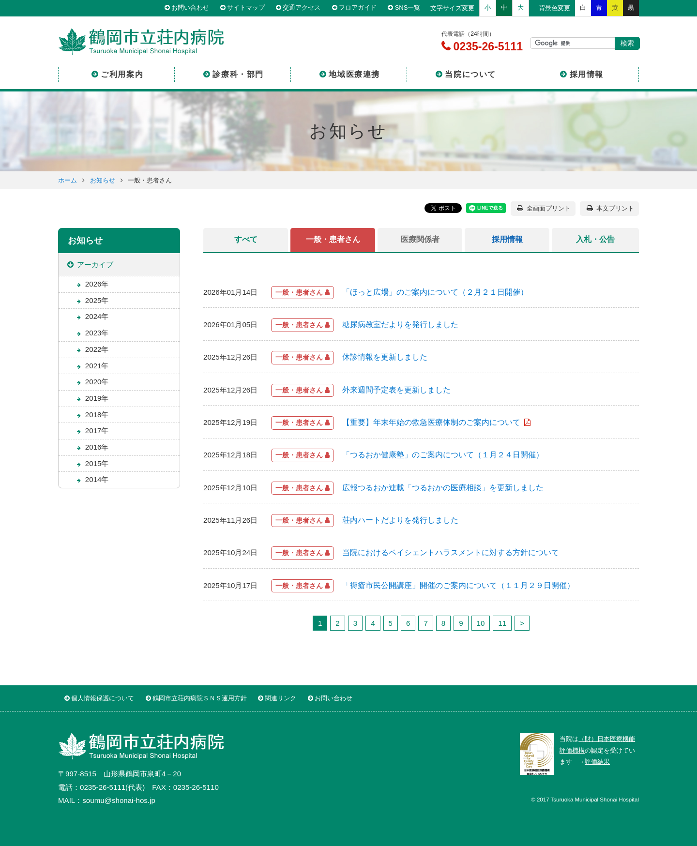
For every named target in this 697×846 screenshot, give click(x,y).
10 (481, 623)
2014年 (97, 479)
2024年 (97, 316)
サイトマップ (246, 8)
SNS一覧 (408, 8)
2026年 (97, 284)
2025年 (97, 300)
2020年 (97, 382)
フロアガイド (358, 8)
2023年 (97, 333)
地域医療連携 (354, 74)
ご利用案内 (122, 74)
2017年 (97, 430)
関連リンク (280, 698)
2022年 (97, 349)
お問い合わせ (190, 8)
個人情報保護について (102, 698)
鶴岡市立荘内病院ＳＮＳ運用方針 (199, 698)
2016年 (97, 447)
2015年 (97, 463)
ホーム (67, 180)
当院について (470, 74)
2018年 (97, 414)
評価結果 (597, 761)
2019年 (97, 398)
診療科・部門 (238, 74)
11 (502, 623)
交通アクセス (302, 8)
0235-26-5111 (486, 46)
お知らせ (102, 180)
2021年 (97, 366)
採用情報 (587, 74)
